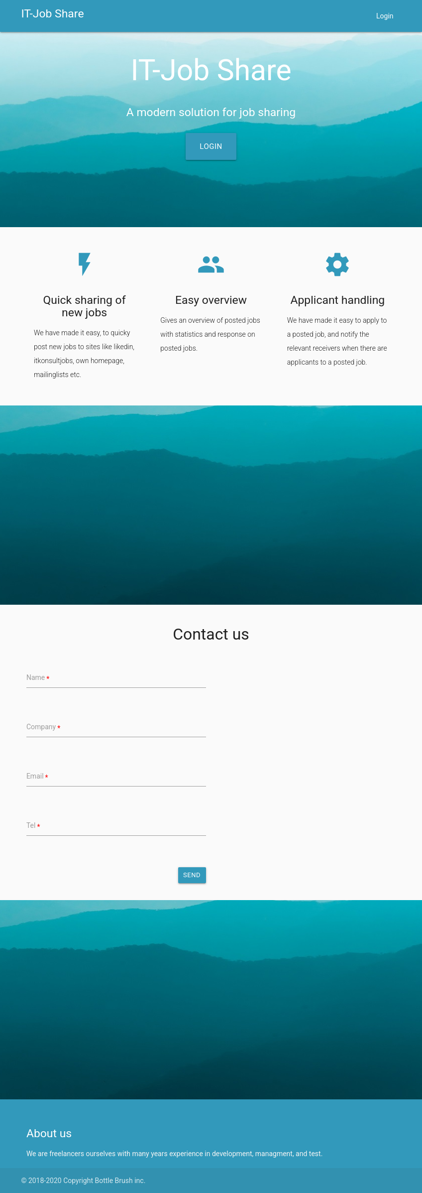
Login (385, 16)
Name (35, 677)
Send (192, 875)
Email (35, 776)
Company (41, 727)
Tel (31, 825)
